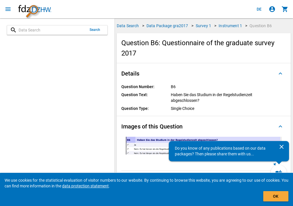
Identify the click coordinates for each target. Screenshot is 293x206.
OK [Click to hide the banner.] (275, 196)
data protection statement (85, 186)
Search (95, 30)
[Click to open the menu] (8, 9)
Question (261, 25)
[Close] (281, 146)
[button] (203, 73)
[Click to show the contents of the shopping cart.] (285, 9)
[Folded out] (280, 73)
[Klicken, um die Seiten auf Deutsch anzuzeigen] (259, 9)
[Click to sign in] (272, 9)
